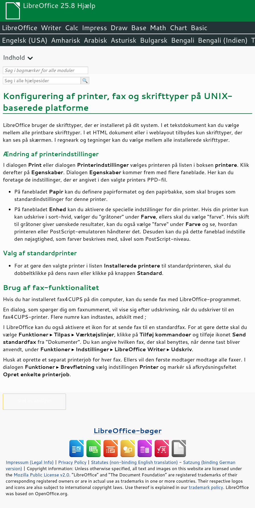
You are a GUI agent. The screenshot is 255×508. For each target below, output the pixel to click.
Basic (198, 27)
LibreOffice (19, 27)
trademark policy (206, 487)
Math (158, 27)
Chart (178, 27)
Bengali (182, 40)
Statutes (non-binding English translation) (134, 462)
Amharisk (65, 40)
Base (138, 27)
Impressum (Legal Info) (30, 462)
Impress (94, 27)
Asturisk (123, 40)
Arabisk (95, 40)
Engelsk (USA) (24, 40)
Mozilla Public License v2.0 (41, 475)
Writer (51, 27)
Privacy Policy (72, 462)
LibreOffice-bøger (128, 430)
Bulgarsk (153, 40)
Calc (71, 27)
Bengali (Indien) (223, 40)
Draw (118, 27)
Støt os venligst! (34, 400)
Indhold (14, 57)
